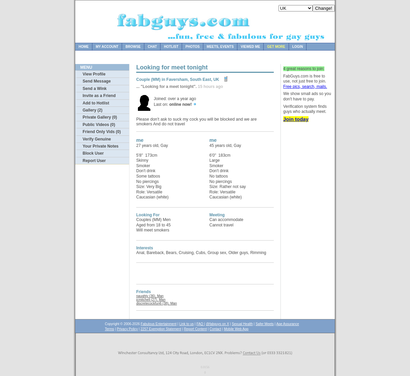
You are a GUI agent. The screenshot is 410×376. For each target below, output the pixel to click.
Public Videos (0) (99, 124)
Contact (215, 329)
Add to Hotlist (96, 103)
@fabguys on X (217, 324)
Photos (192, 47)
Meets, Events (220, 47)
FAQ (200, 324)
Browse (133, 47)
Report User (94, 160)
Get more (276, 47)
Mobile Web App (236, 329)
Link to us (186, 324)
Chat (152, 47)
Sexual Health (242, 324)
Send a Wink (95, 88)
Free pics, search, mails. (305, 86)
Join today (296, 119)
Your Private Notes (100, 146)
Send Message (97, 81)
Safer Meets (265, 324)
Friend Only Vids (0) (102, 131)
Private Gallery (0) (100, 117)
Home (84, 47)
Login (297, 47)
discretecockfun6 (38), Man (156, 303)
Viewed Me (250, 47)
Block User (93, 153)
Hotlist (171, 47)
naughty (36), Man (150, 296)
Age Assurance (287, 324)
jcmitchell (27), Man (151, 300)
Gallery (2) (92, 110)
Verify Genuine (97, 139)
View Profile (94, 74)
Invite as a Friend (99, 95)
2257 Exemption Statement (161, 329)
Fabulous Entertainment (158, 324)
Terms (109, 329)
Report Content (195, 329)
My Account (107, 47)
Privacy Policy (127, 329)
